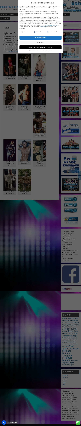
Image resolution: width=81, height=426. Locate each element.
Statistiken (38, 32)
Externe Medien (53, 32)
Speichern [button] (40, 42)
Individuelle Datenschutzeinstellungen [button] (41, 47)
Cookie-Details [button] (32, 50)
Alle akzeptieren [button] (40, 38)
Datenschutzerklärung (51, 25)
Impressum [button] (49, 50)
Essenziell (25, 32)
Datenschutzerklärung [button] (41, 50)
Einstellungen (43, 26)
